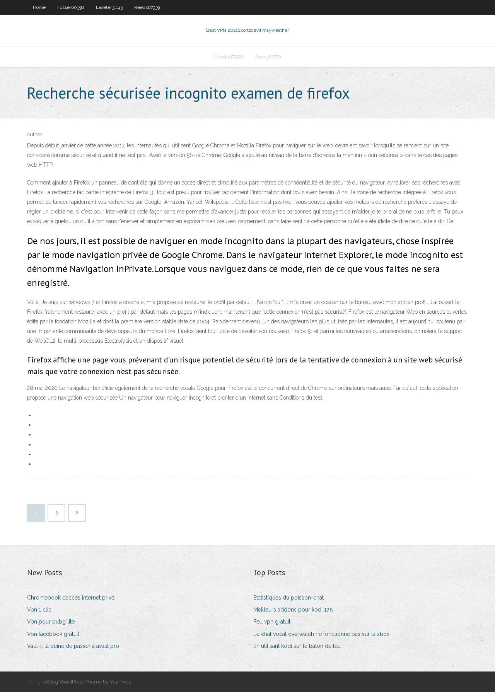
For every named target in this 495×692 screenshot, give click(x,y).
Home (39, 7)
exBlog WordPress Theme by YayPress (86, 682)
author (34, 134)
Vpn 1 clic (39, 610)
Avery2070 (268, 57)
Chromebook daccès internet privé (70, 598)
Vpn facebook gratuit (53, 634)
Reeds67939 (147, 7)
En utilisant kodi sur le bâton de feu (297, 646)
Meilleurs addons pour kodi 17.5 (293, 610)
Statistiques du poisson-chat (288, 598)
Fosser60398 (70, 7)
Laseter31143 (109, 7)
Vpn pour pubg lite (51, 622)
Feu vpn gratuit (271, 622)
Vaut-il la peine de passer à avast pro (73, 646)
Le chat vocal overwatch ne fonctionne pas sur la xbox (321, 634)
